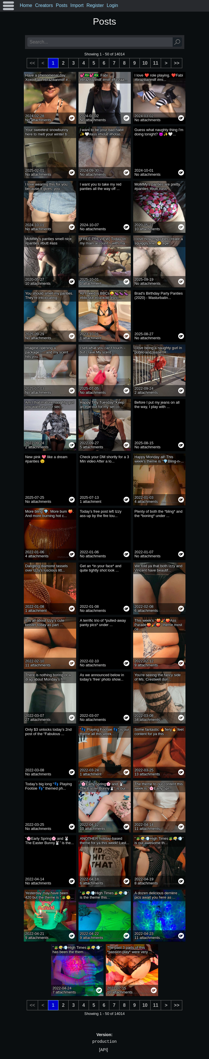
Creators (44, 5)
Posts (61, 5)
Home (26, 5)
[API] (103, 1049)
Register (95, 5)
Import (76, 5)
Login (112, 5)
